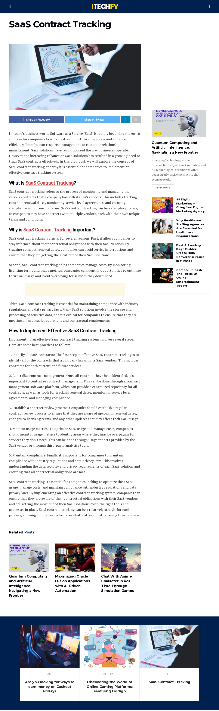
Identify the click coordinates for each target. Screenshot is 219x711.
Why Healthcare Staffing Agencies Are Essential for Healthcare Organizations (190, 228)
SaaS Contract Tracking (49, 184)
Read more (163, 188)
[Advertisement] (75, 290)
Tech (15, 569)
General (109, 675)
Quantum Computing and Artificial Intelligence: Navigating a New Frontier (28, 587)
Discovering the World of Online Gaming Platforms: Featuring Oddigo (110, 687)
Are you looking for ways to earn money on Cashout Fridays (49, 687)
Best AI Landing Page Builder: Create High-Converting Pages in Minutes (190, 253)
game (49, 675)
